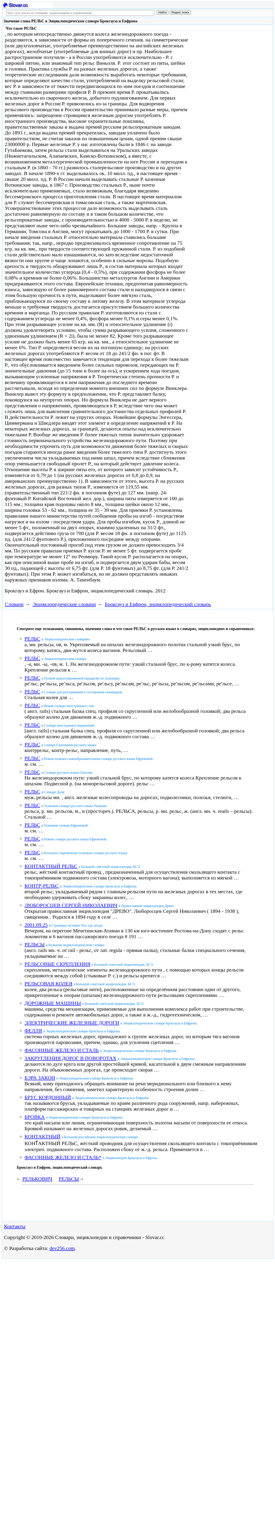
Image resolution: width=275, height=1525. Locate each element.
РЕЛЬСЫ (34, 944)
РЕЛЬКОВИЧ (37, 1179)
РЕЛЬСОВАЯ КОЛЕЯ (48, 983)
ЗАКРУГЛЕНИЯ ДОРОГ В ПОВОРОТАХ (70, 1058)
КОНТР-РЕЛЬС (41, 886)
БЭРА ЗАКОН (39, 1078)
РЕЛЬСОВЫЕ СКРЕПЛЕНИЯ (57, 964)
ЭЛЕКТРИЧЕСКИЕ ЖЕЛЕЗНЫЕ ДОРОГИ (71, 1022)
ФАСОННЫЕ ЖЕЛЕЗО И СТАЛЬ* (62, 1157)
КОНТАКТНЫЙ (42, 1136)
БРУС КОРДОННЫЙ (47, 1097)
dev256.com (62, 1248)
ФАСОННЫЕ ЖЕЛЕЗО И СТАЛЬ (61, 1050)
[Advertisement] (227, 61)
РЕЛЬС (32, 638)
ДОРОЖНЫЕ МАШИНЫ (52, 1003)
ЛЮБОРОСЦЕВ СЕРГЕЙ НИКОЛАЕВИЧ (70, 905)
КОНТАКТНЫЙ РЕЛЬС (50, 866)
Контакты (14, 1226)
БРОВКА (34, 1117)
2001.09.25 (36, 925)
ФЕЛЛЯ (33, 1030)
